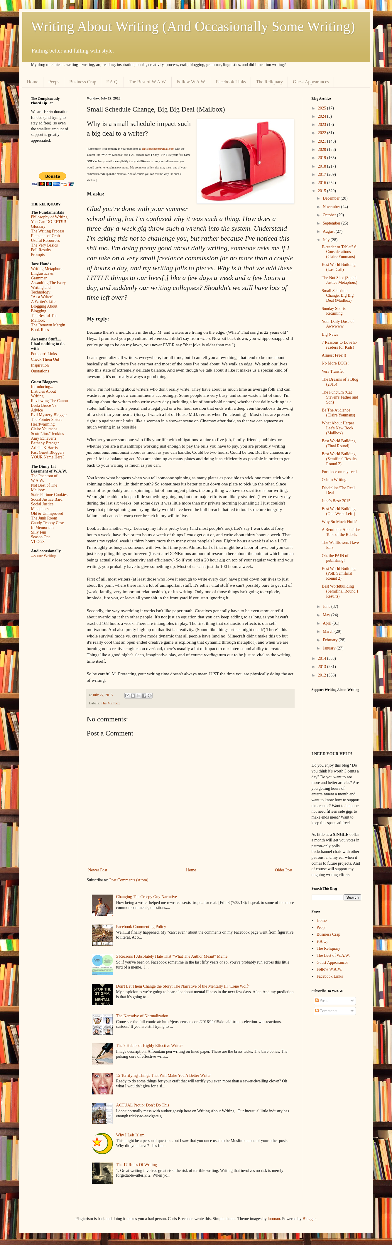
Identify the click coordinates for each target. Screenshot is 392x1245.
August (329, 231)
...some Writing (43, 556)
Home (32, 81)
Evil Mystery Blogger (49, 415)
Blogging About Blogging (44, 308)
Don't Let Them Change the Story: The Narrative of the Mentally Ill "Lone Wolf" (183, 986)
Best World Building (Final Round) (338, 443)
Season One (41, 537)
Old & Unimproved (47, 513)
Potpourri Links (44, 354)
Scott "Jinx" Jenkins (47, 433)
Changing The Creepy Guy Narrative (146, 897)
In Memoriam (42, 527)
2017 (322, 174)
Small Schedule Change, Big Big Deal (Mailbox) (338, 296)
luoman (274, 1219)
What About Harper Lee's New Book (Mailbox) (338, 428)
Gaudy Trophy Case (47, 523)
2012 (322, 675)
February (331, 640)
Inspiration (40, 365)
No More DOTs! (335, 363)
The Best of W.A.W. (148, 81)
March (328, 631)
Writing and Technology (41, 289)
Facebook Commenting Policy (141, 927)
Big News (330, 334)
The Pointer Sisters (46, 419)
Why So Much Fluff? (339, 521)
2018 (322, 166)
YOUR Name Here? (48, 457)
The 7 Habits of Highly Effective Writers (149, 1045)
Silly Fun (38, 532)
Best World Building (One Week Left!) (338, 511)
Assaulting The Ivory (48, 283)
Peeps (53, 81)
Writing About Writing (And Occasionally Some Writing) (193, 26)
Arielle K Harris (44, 448)
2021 (322, 141)
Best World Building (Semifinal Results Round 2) (339, 459)
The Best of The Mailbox (44, 318)
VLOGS (38, 541)
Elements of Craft (45, 236)
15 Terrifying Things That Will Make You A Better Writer (163, 1075)
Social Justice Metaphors (42, 506)
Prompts (38, 254)
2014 (322, 658)
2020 (322, 149)
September (332, 223)
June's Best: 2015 (336, 501)
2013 (322, 666)
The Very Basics (44, 245)
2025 (322, 108)
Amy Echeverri (43, 438)
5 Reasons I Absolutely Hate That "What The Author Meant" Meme (172, 956)
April (327, 623)
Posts (321, 1000)
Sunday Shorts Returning (333, 311)
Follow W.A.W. (191, 81)
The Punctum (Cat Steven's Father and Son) (340, 397)
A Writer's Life (43, 301)
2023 (322, 124)
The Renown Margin (48, 325)
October (330, 215)
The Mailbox (110, 703)
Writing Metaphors (46, 268)
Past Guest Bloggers (48, 452)
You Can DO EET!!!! (48, 222)
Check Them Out (45, 359)
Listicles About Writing (43, 393)
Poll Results (41, 250)
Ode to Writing (334, 480)
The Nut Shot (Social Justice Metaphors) (339, 280)
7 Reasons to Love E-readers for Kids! (339, 345)
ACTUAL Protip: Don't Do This (142, 1105)
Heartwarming (43, 424)
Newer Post (97, 870)
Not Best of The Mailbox (44, 487)
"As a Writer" (42, 297)
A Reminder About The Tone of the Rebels (341, 532)
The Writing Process (48, 231)
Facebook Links (231, 81)
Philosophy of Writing (49, 217)
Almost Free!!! (334, 355)
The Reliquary (269, 81)
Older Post (284, 870)
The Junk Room (44, 518)
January (330, 648)
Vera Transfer (333, 371)
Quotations (40, 371)
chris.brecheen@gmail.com (158, 148)
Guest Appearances (311, 81)
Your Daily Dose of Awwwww (338, 324)
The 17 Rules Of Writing (136, 1165)
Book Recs (40, 330)
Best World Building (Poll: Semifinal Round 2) (338, 573)
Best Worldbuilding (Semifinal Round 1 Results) (340, 591)
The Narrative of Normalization (142, 1016)
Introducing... (42, 386)
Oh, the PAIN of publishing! (335, 558)
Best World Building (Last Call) (338, 267)
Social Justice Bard (46, 499)
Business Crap (82, 81)
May (327, 615)
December (332, 198)
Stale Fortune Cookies (49, 494)
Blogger (309, 1219)
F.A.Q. (112, 81)
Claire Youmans (44, 429)
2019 (322, 158)
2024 (322, 116)
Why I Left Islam (130, 1135)
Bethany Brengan (45, 443)
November (332, 207)
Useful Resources (45, 240)
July (327, 240)
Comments (326, 1011)
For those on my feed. (339, 472)
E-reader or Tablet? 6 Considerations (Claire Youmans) (339, 252)
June (327, 606)
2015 (322, 191)
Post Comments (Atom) (128, 880)
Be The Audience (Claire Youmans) (338, 412)
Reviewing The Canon (49, 401)
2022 (322, 133)
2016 (322, 182)
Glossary (38, 226)
